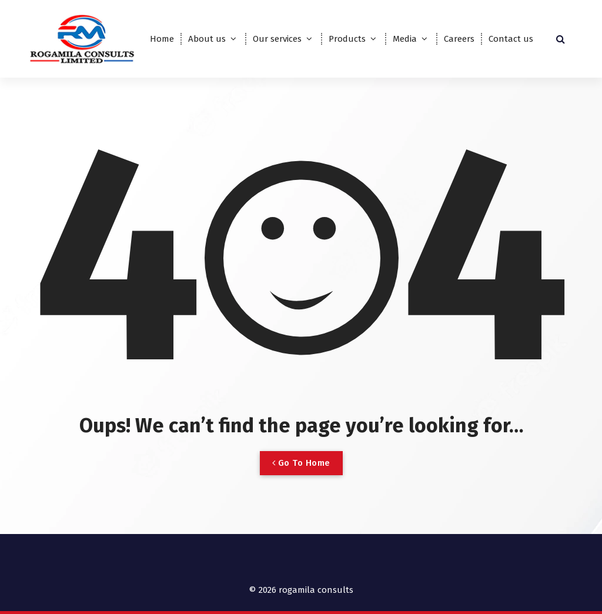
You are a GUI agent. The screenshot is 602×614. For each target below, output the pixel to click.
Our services (277, 39)
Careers (459, 39)
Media (405, 39)
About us (207, 39)
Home (162, 39)
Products (347, 39)
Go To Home (301, 463)
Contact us (511, 39)
